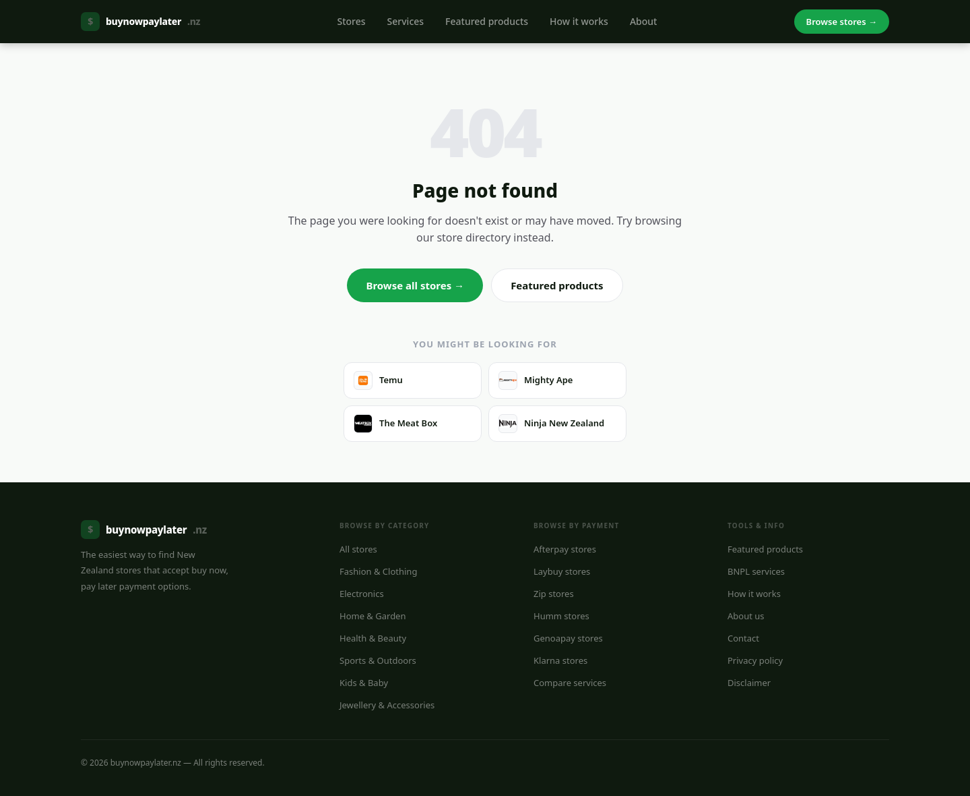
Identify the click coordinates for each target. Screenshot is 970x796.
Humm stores (561, 616)
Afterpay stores (565, 549)
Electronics (362, 594)
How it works (579, 21)
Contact (743, 638)
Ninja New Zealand (551, 423)
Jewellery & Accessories (387, 705)
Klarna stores (560, 660)
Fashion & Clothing (378, 571)
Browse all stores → (415, 285)
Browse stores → (841, 22)
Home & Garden (373, 616)
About (643, 21)
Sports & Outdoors (378, 660)
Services (405, 21)
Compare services (570, 683)
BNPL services (756, 571)
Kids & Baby (364, 683)
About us (746, 616)
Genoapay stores (568, 638)
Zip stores (554, 594)
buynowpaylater (140, 21)
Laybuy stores (562, 571)
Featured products (486, 21)
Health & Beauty (373, 638)
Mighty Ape (535, 380)
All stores (358, 549)
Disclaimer (749, 683)
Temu (378, 380)
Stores (351, 21)
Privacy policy (755, 660)
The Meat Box (395, 423)
